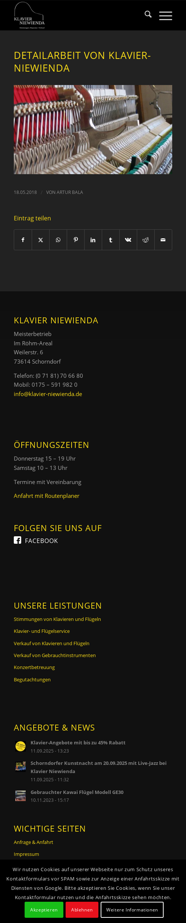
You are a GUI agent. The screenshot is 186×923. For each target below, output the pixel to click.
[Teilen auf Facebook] (23, 240)
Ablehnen (82, 910)
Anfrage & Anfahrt (33, 842)
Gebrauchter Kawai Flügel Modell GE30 (77, 792)
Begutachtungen (32, 679)
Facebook (41, 541)
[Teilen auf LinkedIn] (93, 240)
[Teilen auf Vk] (128, 240)
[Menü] (162, 15)
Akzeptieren (44, 910)
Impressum (26, 854)
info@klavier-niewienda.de (48, 394)
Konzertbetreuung (34, 667)
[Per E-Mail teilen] (163, 240)
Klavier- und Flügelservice (42, 631)
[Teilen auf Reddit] (145, 240)
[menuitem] (144, 15)
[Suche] (144, 15)
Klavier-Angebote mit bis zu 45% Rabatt (78, 742)
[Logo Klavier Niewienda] (77, 15)
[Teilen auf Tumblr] (110, 240)
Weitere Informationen (132, 910)
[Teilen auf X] (40, 240)
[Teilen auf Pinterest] (75, 240)
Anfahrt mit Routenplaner (46, 495)
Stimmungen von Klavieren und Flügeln (57, 619)
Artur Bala (70, 192)
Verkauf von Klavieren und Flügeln (51, 643)
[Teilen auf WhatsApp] (58, 240)
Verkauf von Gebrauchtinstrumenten (55, 655)
